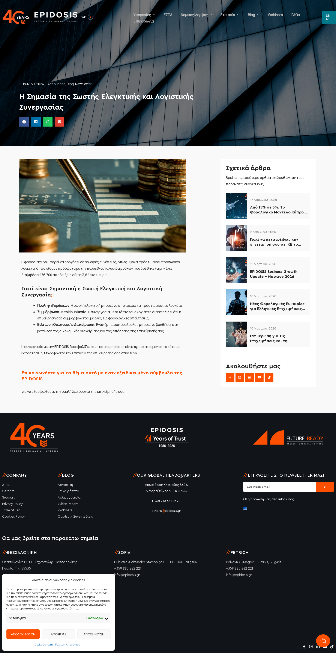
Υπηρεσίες (162, 17)
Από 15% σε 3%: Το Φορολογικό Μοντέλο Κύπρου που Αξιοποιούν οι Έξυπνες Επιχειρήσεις (278, 210)
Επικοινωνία (308, 17)
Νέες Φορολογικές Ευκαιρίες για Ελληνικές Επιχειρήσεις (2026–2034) (277, 306)
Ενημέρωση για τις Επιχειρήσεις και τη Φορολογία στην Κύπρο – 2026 (273, 339)
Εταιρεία (235, 17)
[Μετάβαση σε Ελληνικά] (245, 508)
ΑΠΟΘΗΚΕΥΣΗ (93, 634)
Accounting (57, 84)
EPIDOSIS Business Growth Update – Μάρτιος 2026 (273, 274)
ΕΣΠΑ (183, 17)
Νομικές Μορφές (205, 17)
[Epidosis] (40, 16)
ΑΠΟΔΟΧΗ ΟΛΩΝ (23, 634)
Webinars (273, 17)
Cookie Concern (44, 644)
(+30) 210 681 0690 (166, 501)
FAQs (290, 17)
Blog (254, 17)
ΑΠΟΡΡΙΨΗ (58, 634)
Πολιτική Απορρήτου (67, 644)
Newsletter (85, 84)
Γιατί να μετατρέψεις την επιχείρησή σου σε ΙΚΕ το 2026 (274, 242)
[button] (328, 17)
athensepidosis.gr (166, 510)
